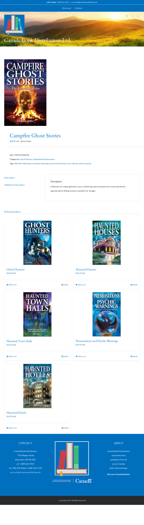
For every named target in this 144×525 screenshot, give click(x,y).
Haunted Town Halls (19, 341)
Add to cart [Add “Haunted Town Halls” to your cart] (12, 356)
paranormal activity (57, 163)
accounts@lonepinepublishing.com (84, 2)
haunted (36, 163)
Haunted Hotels (16, 413)
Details (65, 285)
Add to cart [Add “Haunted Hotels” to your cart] (12, 428)
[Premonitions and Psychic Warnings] (107, 314)
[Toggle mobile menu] (138, 16)
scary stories (72, 163)
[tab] (22, 177)
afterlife (17, 163)
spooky (88, 163)
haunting (44, 163)
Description (9, 177)
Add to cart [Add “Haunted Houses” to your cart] (82, 285)
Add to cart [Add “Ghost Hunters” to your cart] (12, 285)
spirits (81, 163)
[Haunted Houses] (107, 243)
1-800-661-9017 (63, 2)
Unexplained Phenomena (43, 159)
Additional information (14, 185)
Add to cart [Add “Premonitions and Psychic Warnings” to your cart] (82, 356)
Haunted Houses (86, 269)
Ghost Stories (26, 159)
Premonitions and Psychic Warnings (97, 341)
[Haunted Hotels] (37, 386)
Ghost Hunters (15, 269)
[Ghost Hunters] (37, 243)
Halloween (27, 163)
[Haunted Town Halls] (37, 314)
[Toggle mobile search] (132, 16)
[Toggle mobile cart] (127, 16)
